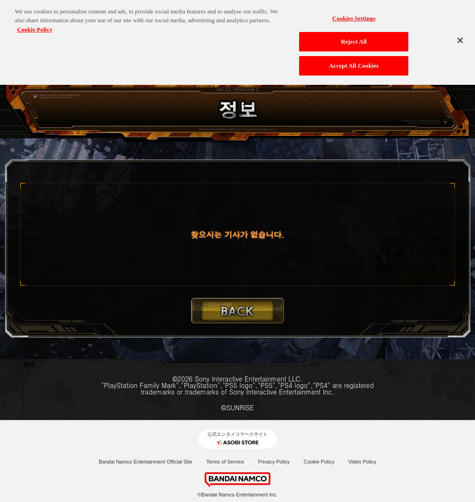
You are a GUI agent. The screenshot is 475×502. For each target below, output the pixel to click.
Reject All (354, 39)
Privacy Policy (273, 461)
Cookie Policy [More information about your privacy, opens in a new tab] (34, 27)
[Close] (460, 38)
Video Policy (362, 461)
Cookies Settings (353, 16)
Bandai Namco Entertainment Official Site (145, 461)
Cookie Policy (319, 461)
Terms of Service (225, 461)
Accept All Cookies (354, 63)
